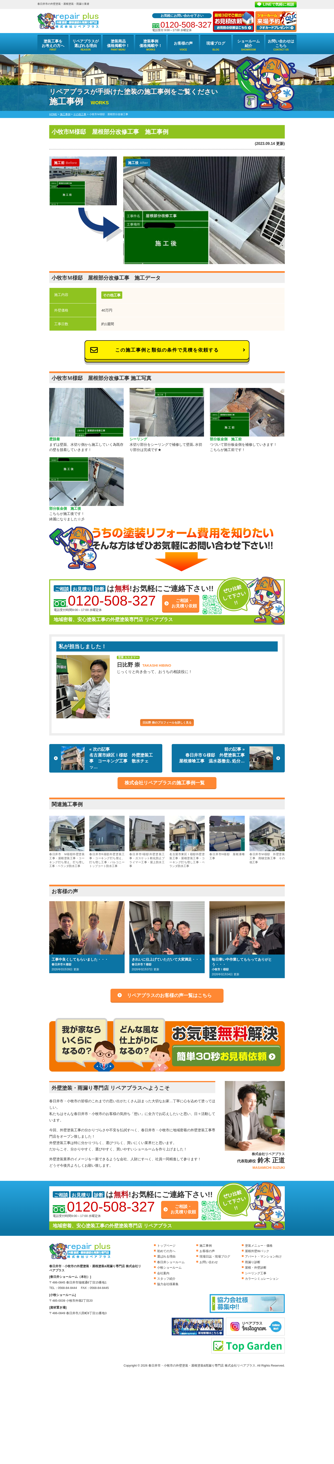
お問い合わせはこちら (281, 43)
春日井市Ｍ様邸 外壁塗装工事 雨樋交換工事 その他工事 (267, 840)
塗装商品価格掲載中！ (118, 43)
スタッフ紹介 (166, 1278)
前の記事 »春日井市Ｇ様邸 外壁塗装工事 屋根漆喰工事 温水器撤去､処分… (226, 758)
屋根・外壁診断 (255, 1267)
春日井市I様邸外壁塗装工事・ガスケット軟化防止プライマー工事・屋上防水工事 (147, 842)
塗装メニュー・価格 (259, 1245)
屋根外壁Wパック (257, 1251)
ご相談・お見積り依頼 (184, 603)
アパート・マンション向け (263, 1256)
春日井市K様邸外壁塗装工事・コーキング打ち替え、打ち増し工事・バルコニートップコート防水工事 (107, 842)
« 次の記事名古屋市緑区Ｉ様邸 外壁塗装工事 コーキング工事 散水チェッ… (107, 758)
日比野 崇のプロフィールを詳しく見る (167, 722)
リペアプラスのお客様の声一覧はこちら (169, 995)
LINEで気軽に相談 (278, 4)
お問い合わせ (209, 1262)
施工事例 (206, 1245)
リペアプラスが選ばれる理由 (85, 43)
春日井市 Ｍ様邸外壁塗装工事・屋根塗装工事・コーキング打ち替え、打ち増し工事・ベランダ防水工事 (67, 842)
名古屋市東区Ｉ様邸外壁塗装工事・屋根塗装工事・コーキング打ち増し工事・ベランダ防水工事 (187, 842)
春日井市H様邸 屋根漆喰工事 (227, 838)
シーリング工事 (255, 1273)
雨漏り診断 (252, 1262)
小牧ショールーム (169, 1267)
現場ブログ (215, 43)
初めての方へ (166, 1251)
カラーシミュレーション (262, 1278)
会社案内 (163, 1273)
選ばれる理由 (166, 1256)
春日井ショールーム (171, 1262)
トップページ (166, 1245)
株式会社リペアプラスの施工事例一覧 (165, 782)
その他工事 (112, 295)
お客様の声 (183, 43)
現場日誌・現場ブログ (215, 1256)
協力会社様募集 (168, 1284)
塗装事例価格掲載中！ (150, 43)
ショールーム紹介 (248, 43)
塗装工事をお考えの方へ (53, 43)
